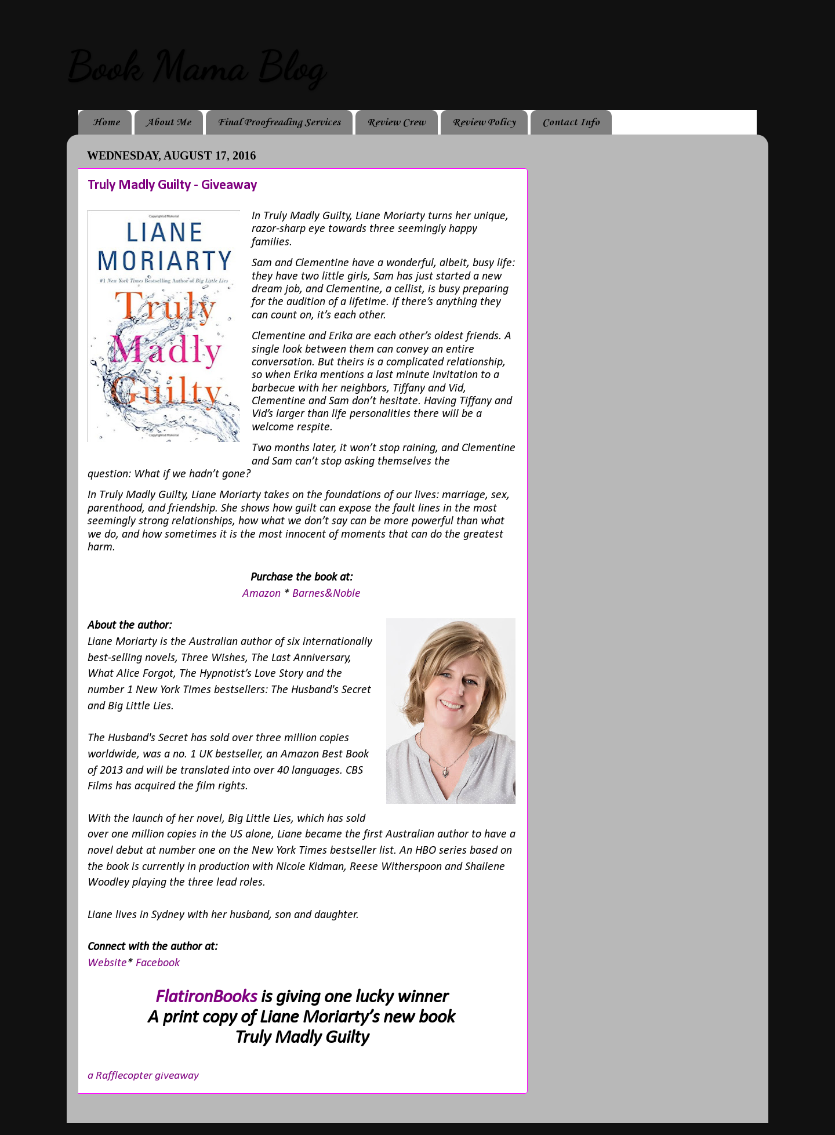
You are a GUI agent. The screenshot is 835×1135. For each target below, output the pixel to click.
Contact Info (571, 122)
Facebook (159, 963)
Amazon (263, 594)
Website (107, 963)
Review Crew (396, 122)
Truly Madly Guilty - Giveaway (172, 186)
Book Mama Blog (196, 66)
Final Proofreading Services (278, 122)
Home (106, 122)
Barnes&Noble (326, 594)
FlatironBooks (206, 997)
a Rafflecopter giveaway (143, 1076)
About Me (168, 122)
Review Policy (483, 122)
